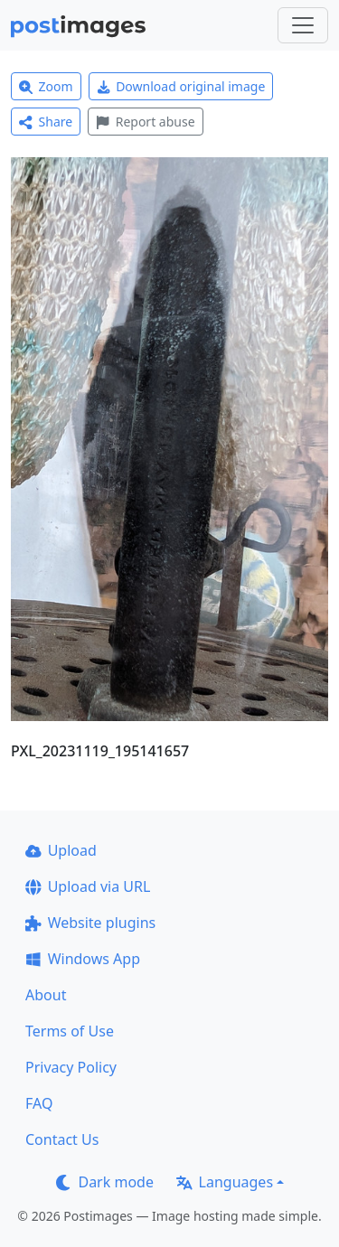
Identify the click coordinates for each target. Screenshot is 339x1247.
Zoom (46, 86)
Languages (224, 1182)
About (45, 995)
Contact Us (62, 1139)
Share (45, 121)
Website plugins (90, 923)
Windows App (82, 959)
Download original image (181, 86)
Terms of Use (69, 1031)
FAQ (38, 1103)
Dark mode (105, 1182)
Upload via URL (87, 886)
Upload (61, 850)
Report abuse (145, 121)
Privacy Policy (71, 1067)
